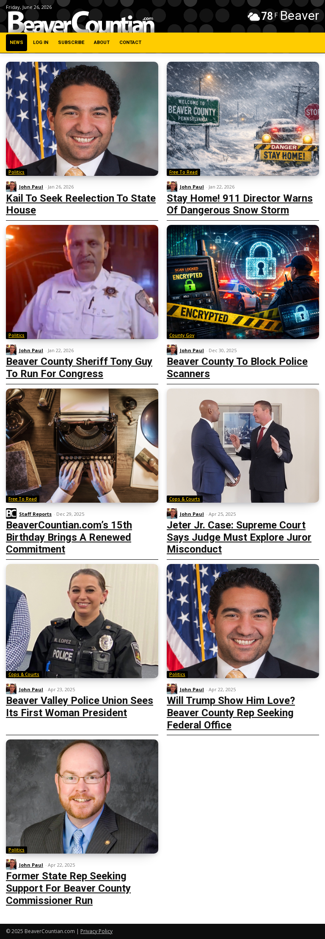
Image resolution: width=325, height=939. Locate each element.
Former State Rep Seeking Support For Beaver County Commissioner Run (68, 888)
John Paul (31, 186)
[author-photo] (12, 186)
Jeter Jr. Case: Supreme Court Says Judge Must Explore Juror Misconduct (239, 537)
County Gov (181, 335)
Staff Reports (35, 514)
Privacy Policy (96, 931)
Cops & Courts (184, 499)
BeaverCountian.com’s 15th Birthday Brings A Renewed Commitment (69, 537)
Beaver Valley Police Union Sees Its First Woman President (79, 707)
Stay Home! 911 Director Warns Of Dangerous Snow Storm (240, 204)
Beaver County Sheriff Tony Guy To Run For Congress (79, 368)
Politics (16, 172)
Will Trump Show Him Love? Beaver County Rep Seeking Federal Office (231, 713)
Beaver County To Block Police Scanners (237, 368)
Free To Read (183, 172)
